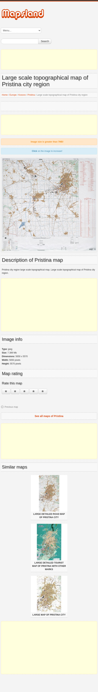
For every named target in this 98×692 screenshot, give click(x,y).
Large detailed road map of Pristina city (49, 516)
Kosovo (22, 95)
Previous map (11, 407)
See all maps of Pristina (49, 416)
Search (45, 41)
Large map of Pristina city (49, 615)
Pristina (31, 95)
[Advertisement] (49, 59)
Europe (13, 95)
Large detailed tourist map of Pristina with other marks (49, 566)
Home (5, 95)
